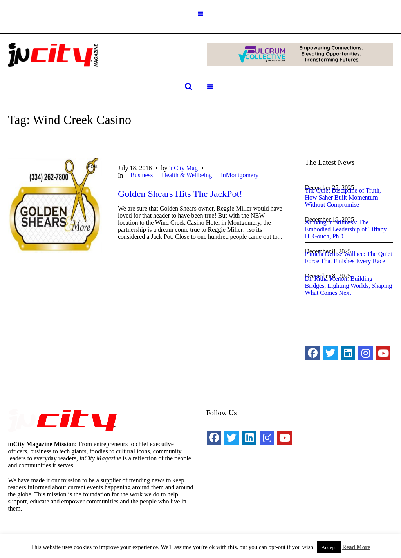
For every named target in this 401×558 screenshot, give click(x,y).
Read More (356, 547)
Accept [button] (329, 547)
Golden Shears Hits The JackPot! (180, 194)
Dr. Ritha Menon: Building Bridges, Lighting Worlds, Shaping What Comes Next (348, 285)
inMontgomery (239, 175)
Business (141, 175)
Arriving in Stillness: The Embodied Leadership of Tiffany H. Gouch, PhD (346, 229)
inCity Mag (183, 168)
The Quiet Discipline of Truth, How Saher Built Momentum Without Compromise (343, 197)
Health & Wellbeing (187, 175)
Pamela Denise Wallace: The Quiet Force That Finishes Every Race (348, 257)
